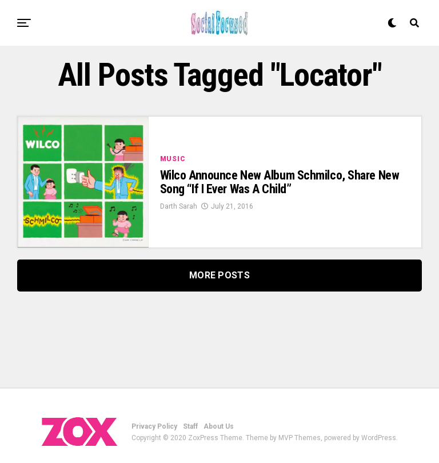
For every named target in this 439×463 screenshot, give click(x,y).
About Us (218, 426)
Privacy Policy (154, 426)
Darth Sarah (178, 206)
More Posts (219, 275)
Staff (190, 426)
